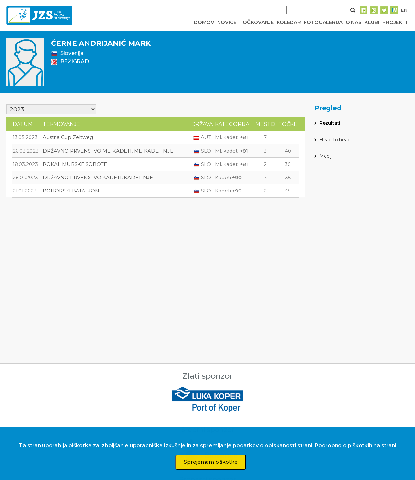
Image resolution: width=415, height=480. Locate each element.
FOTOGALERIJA (323, 22)
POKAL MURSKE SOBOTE (75, 164)
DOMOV (204, 22)
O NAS (354, 22)
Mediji (326, 156)
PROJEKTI (394, 22)
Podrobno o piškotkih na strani (355, 445)
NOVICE (226, 22)
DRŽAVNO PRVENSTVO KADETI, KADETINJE (98, 177)
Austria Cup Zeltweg (68, 137)
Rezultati (329, 123)
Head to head (334, 139)
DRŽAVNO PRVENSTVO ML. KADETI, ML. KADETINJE (108, 151)
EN (404, 10)
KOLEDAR (289, 22)
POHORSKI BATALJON (71, 191)
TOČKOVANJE (256, 22)
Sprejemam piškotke (211, 462)
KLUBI (371, 22)
